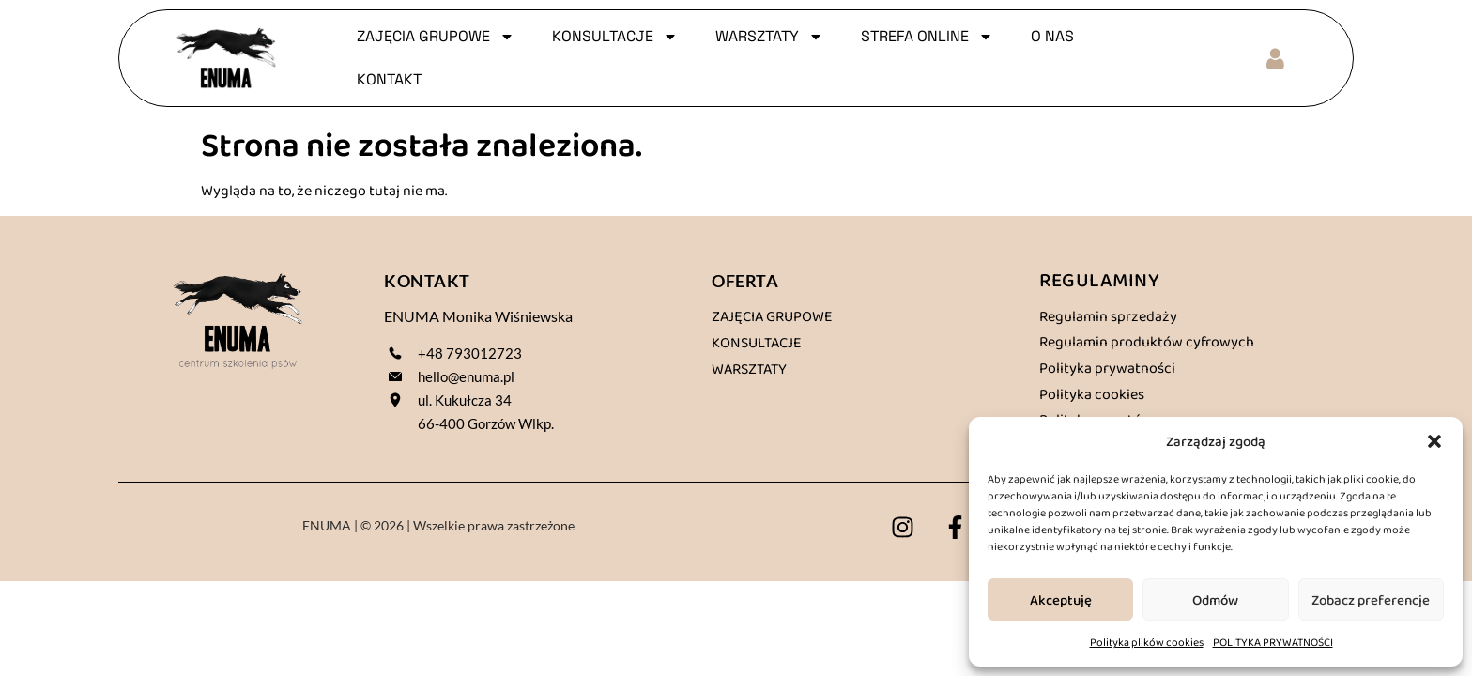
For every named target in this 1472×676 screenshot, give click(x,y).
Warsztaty (749, 368)
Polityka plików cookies (1147, 642)
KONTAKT (389, 79)
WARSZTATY (769, 37)
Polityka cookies (1091, 394)
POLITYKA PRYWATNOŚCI (1273, 642)
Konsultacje (757, 342)
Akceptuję (1061, 600)
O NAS (1052, 36)
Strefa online (927, 37)
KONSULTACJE (615, 37)
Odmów (1215, 600)
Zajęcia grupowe (772, 316)
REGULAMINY (1099, 279)
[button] (1434, 441)
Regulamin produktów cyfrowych (1146, 341)
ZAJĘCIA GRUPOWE (435, 37)
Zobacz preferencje (1370, 600)
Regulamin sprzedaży (1108, 316)
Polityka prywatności (1107, 367)
